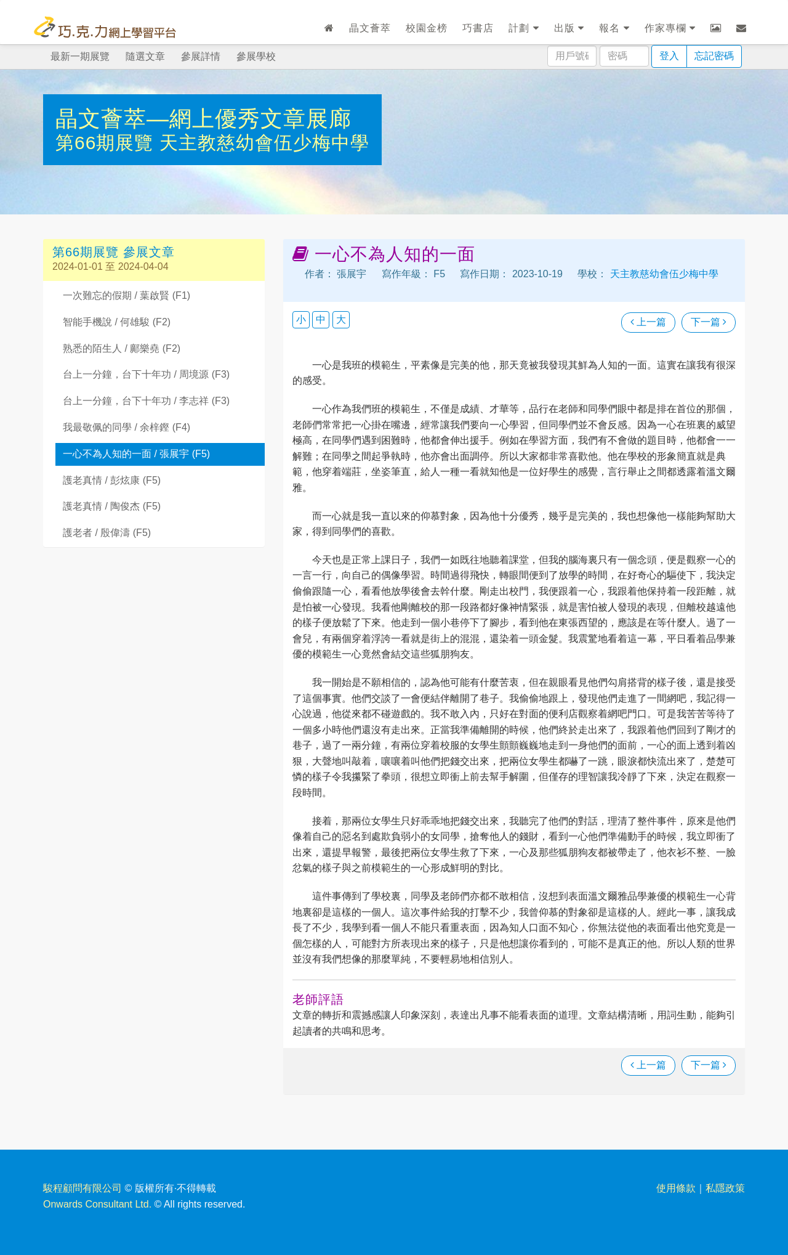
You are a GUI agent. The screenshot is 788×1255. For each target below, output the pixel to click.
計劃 (524, 28)
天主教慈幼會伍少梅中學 (264, 142)
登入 (669, 56)
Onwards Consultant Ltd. (97, 1204)
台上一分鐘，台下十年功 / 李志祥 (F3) (146, 401)
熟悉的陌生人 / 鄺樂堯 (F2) (121, 348)
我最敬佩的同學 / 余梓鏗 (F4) (126, 427)
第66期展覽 (107, 142)
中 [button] (321, 319)
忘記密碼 (714, 56)
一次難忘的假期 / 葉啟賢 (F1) (126, 295)
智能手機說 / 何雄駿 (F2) (117, 322)
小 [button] (301, 319)
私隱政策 (725, 1188)
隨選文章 (145, 56)
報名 (614, 28)
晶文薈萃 (370, 28)
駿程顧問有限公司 (82, 1188)
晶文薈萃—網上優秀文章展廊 (203, 118)
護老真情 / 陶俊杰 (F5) (112, 506)
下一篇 (708, 322)
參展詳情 (200, 56)
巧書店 (478, 28)
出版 (569, 28)
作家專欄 (670, 28)
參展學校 (256, 56)
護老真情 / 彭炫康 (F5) (112, 480)
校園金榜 (427, 28)
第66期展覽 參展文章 (113, 252)
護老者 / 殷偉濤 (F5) (107, 532)
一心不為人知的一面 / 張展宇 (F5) (136, 454)
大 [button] (341, 319)
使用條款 (676, 1188)
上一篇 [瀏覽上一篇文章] (648, 322)
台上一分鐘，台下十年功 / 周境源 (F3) (146, 374)
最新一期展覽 (80, 56)
